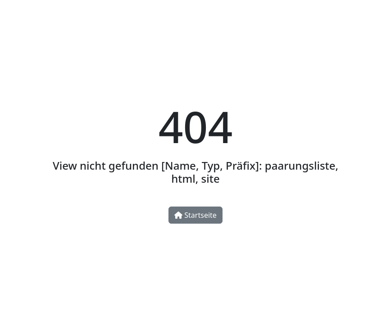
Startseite (195, 215)
